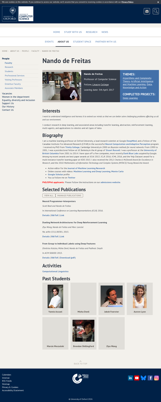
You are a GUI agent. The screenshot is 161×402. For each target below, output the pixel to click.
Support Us (8, 103)
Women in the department (15, 96)
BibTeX (55, 215)
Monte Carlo (117, 171)
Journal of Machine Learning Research (86, 168)
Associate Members (14, 88)
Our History (8, 106)
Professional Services (14, 75)
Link (62, 215)
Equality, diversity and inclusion (18, 100)
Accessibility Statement (13, 390)
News (105, 32)
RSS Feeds (7, 380)
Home (56, 32)
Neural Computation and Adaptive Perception (127, 144)
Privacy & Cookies (10, 387)
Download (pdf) (68, 257)
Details (46, 215)
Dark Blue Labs (131, 153)
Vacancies (7, 93)
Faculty (35, 51)
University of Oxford (79, 399)
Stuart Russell (113, 150)
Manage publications (69, 195)
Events (49, 41)
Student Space (82, 41)
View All (49, 195)
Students (9, 71)
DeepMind (132, 140)
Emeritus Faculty (13, 84)
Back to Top (80, 362)
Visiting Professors (13, 79)
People (25, 51)
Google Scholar (55, 174)
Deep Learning (130, 98)
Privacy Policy (127, 2)
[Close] (158, 2)
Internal (5, 377)
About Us (64, 41)
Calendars (6, 374)
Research (91, 32)
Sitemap (6, 384)
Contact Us (8, 109)
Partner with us (105, 41)
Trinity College (72, 147)
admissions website (110, 182)
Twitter (71, 177)
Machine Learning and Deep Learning (92, 171)
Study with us (73, 32)
